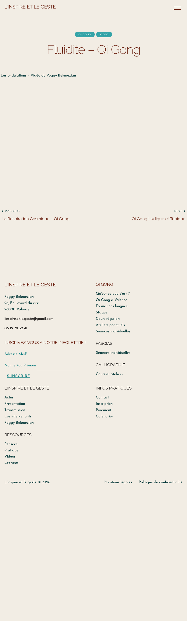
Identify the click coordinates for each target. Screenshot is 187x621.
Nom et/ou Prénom (20, 365)
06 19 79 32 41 (15, 328)
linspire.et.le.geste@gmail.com (28, 319)
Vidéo (104, 34)
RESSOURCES (17, 435)
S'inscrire (18, 376)
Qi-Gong (85, 34)
